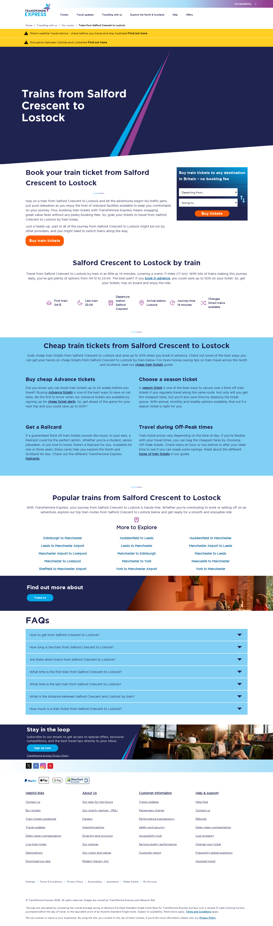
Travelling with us (112, 14)
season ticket (152, 387)
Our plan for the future (97, 801)
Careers (87, 818)
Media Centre (131, 881)
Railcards (32, 458)
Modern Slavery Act (95, 861)
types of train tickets (154, 454)
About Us (89, 793)
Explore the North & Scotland (147, 14)
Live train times (36, 844)
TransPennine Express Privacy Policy (48, 755)
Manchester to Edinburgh (136, 553)
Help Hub (202, 801)
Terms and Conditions (198, 911)
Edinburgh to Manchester (62, 538)
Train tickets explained (41, 818)
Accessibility (95, 881)
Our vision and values (96, 852)
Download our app (38, 861)
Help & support (207, 793)
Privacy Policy (75, 881)
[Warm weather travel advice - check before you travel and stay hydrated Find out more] (136, 33)
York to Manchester (210, 569)
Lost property (205, 835)
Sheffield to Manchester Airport (62, 569)
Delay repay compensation (43, 835)
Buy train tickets (44, 241)
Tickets (64, 14)
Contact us (33, 801)
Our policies (90, 844)
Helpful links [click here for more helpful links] (35, 793)
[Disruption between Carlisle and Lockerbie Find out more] (136, 42)
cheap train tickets (149, 364)
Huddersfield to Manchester (210, 538)
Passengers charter (152, 810)
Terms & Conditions (51, 881)
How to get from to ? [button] (64, 635)
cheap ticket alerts (62, 401)
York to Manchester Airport (136, 569)
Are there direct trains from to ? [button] (72, 659)
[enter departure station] (208, 192)
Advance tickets (60, 392)
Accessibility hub (150, 835)
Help (175, 14)
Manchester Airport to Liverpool (63, 553)
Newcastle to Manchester (210, 561)
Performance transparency (157, 818)
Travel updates (85, 14)
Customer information (155, 793)
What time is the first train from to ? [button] (76, 672)
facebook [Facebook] (36, 766)
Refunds (201, 818)
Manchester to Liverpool (62, 561)
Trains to (40, 597)
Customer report (150, 852)
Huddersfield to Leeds (136, 538)
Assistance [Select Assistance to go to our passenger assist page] (113, 881)
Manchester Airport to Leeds (210, 545)
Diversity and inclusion (97, 835)
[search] (208, 192)
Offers (189, 14)
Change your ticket (208, 844)
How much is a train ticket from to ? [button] (76, 708)
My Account (150, 881)
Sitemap (30, 881)
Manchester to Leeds (210, 553)
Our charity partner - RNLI (100, 810)
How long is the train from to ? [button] (72, 647)
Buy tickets (212, 213)
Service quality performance (158, 844)
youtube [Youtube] (50, 766)
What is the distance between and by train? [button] (82, 696)
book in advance (157, 278)
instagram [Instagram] (43, 766)
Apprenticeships (93, 827)
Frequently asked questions (214, 852)
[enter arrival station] (208, 203)
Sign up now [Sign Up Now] (42, 748)
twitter (29, 766)
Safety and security (152, 827)
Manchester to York (136, 561)
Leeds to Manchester (136, 545)
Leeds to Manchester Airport (62, 545)
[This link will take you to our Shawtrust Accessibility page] (77, 783)
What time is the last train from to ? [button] (75, 684)
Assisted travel (205, 861)
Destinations (34, 852)
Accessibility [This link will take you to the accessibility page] (242, 3)
